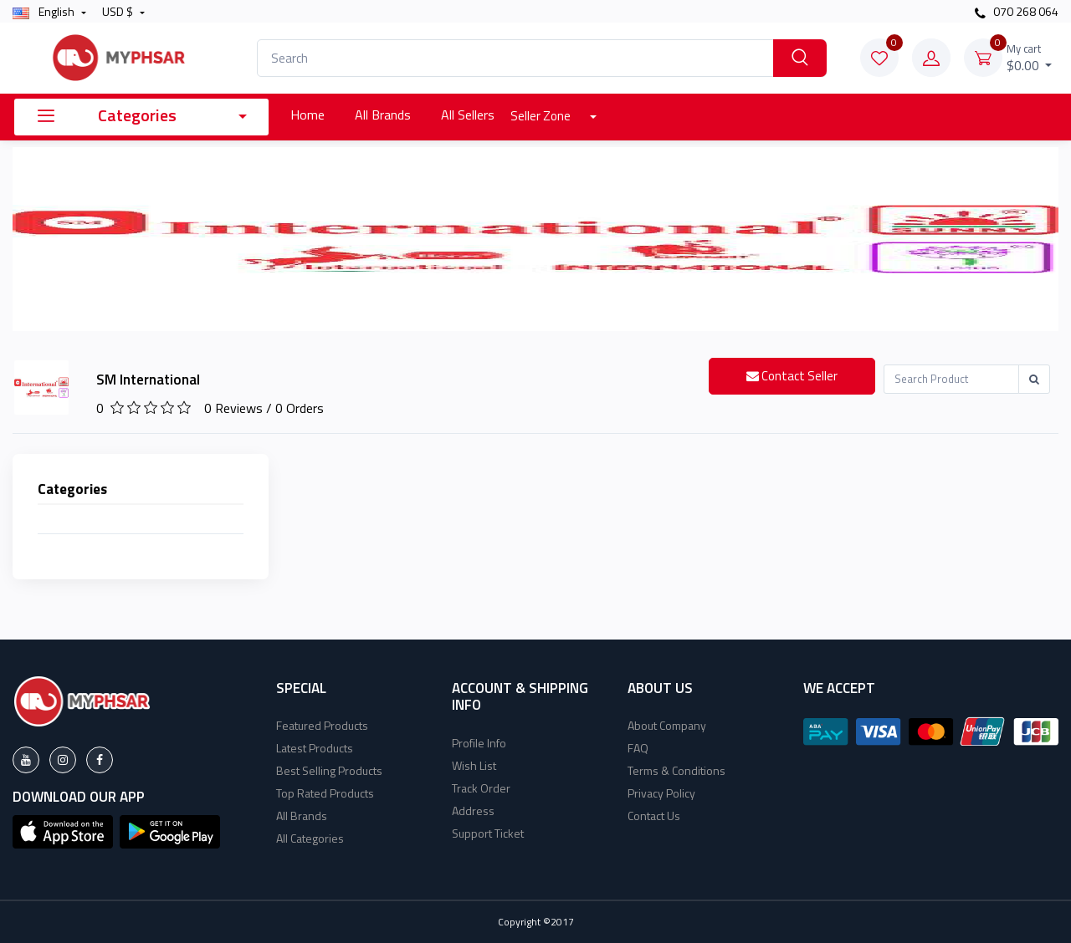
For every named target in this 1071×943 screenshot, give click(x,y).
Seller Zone (541, 115)
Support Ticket (488, 833)
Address (473, 810)
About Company (667, 725)
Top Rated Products (325, 793)
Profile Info (479, 743)
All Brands (383, 114)
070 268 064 (1016, 11)
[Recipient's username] (951, 379)
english (45, 11)
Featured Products (322, 725)
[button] (63, 830)
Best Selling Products (329, 770)
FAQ (638, 748)
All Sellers (468, 114)
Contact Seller (792, 375)
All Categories (310, 838)
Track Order (481, 788)
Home (307, 114)
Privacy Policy (661, 793)
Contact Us (654, 815)
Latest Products (314, 748)
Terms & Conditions (676, 770)
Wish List (474, 765)
